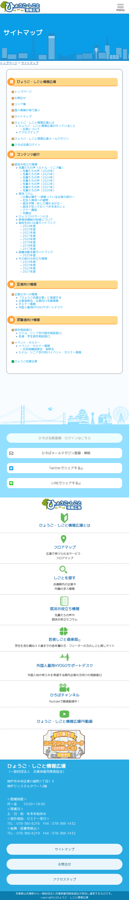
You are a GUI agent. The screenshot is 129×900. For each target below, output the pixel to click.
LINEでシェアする (66, 483)
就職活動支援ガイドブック (36, 252)
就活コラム (26, 193)
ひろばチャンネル (64, 695)
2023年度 (29, 229)
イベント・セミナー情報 (34, 346)
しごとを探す (65, 578)
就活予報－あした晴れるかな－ (43, 203)
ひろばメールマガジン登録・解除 (66, 453)
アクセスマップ (29, 132)
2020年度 (29, 239)
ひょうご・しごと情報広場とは (34, 122)
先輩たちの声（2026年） (39, 171)
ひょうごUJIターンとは (34, 216)
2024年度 (29, 226)
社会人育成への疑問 (35, 200)
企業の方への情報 (25, 294)
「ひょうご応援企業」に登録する (40, 297)
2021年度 (29, 236)
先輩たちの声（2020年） (39, 190)
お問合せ (20, 98)
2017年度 (29, 249)
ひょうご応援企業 (25, 361)
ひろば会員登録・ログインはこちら (65, 438)
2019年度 (29, 242)
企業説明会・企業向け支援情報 (38, 301)
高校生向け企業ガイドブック (37, 223)
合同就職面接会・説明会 (38, 349)
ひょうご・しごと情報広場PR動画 (65, 721)
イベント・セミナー (27, 342)
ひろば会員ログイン (27, 145)
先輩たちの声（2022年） (39, 184)
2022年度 (29, 232)
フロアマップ (65, 547)
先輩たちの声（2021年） (39, 187)
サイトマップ (29, 63)
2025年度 (29, 255)
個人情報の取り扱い (27, 110)
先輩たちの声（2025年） (39, 174)
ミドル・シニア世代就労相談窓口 (40, 333)
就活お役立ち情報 (25, 164)
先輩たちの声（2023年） (39, 180)
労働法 (27, 213)
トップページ (8, 63)
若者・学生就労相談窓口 (34, 336)
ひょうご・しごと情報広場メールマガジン (41, 138)
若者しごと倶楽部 (64, 639)
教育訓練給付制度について (36, 219)
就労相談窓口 (23, 330)
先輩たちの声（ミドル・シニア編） (41, 167)
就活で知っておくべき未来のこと (44, 206)
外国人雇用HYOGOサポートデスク (41, 307)
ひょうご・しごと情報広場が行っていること (47, 126)
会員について (31, 129)
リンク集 (20, 104)
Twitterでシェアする (66, 468)
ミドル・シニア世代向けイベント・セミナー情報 (50, 352)
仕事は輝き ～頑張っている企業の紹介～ (49, 197)
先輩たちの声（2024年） (39, 177)
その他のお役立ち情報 (33, 258)
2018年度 (29, 245)
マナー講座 (30, 210)
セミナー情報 (27, 304)
